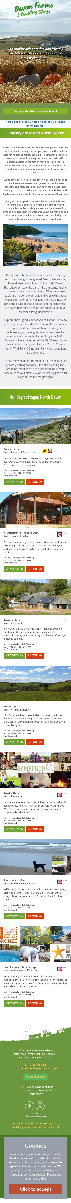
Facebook (30, 1116)
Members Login (35, 1077)
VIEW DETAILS (14, 482)
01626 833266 (38, 1064)
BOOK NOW (35, 482)
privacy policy (37, 1178)
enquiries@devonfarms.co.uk (38, 1068)
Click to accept (35, 1189)
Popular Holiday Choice (23, 121)
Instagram (40, 1116)
